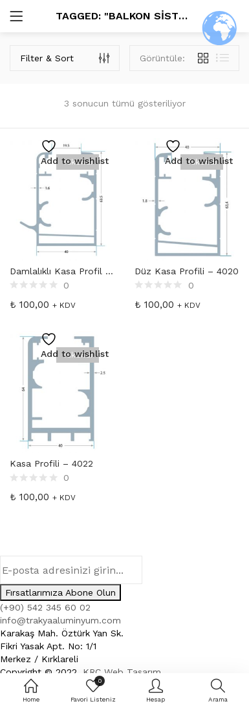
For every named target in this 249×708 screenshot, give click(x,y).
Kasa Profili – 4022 (51, 463)
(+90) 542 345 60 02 (45, 607)
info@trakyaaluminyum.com (60, 620)
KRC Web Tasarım (122, 672)
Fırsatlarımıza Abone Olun (60, 592)
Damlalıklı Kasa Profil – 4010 (62, 271)
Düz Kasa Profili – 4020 (187, 271)
